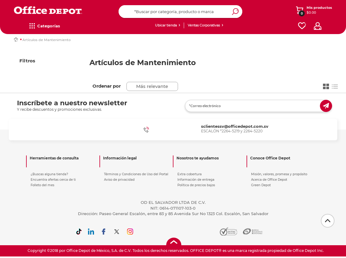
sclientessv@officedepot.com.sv (234, 126)
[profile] (317, 26)
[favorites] (302, 26)
